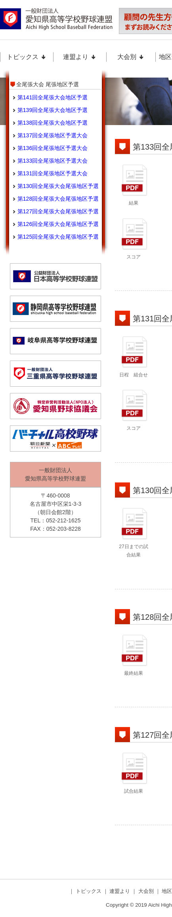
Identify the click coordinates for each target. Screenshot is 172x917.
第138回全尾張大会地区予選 (52, 123)
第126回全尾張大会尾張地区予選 (58, 224)
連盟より (79, 56)
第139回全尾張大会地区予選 (52, 110)
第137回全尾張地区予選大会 (52, 135)
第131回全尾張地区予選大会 (52, 173)
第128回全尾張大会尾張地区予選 (58, 199)
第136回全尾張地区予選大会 (52, 148)
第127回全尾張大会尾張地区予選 (58, 211)
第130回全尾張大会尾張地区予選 (58, 186)
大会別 (130, 56)
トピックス (26, 56)
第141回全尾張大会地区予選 (52, 97)
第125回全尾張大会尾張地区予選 (58, 237)
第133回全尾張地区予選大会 (52, 161)
